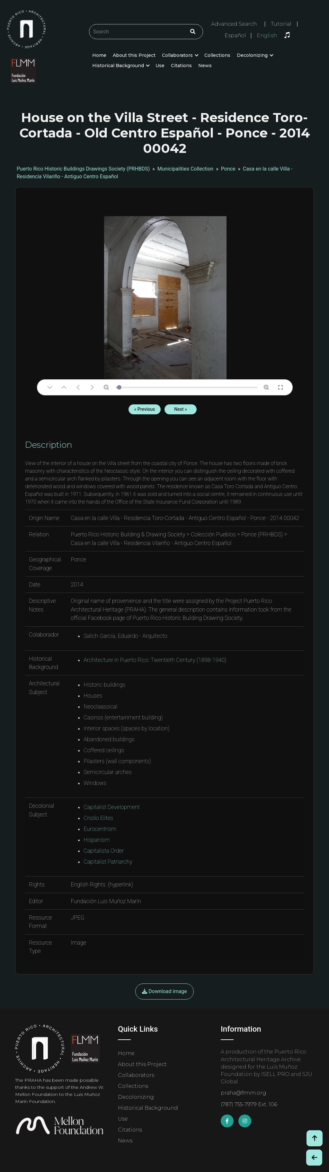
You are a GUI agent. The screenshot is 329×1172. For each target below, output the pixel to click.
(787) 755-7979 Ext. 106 (249, 1104)
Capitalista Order (104, 851)
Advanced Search (234, 24)
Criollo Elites (98, 818)
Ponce (228, 169)
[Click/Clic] (192, 31)
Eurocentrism (100, 829)
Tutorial (281, 24)
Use (160, 65)
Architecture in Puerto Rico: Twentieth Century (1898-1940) (155, 660)
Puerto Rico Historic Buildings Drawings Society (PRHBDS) (83, 169)
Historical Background (118, 65)
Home (99, 55)
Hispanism (97, 840)
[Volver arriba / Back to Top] (315, 1138)
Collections (217, 55)
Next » (180, 409)
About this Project (134, 55)
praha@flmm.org (243, 1093)
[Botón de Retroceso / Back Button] (314, 1158)
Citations (181, 65)
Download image (164, 991)
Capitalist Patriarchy (108, 862)
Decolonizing (252, 55)
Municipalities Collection (185, 169)
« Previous (144, 409)
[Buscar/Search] (146, 31)
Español (235, 35)
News (205, 65)
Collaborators (177, 55)
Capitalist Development (112, 807)
